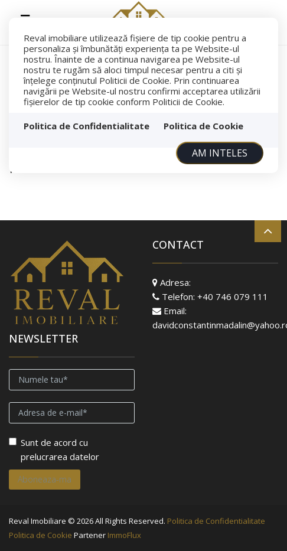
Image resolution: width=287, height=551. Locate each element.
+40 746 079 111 (232, 296)
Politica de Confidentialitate (86, 126)
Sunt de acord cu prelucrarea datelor (54, 449)
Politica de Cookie (203, 126)
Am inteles (219, 152)
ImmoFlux (124, 535)
